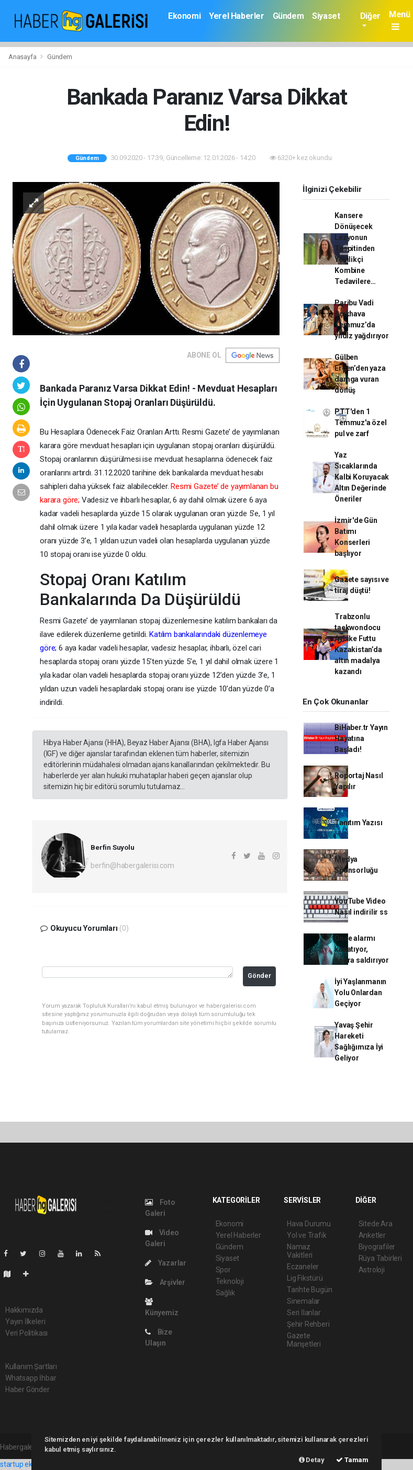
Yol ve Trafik (307, 1235)
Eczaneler (303, 1266)
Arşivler (165, 1282)
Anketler (372, 1235)
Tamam (352, 1460)
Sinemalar (303, 1301)
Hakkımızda (24, 1310)
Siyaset (326, 16)
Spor (223, 1270)
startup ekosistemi (30, 1464)
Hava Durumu (309, 1224)
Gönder (259, 975)
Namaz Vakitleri (299, 1251)
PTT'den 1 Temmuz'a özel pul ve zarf (360, 422)
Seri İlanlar (304, 1312)
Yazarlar (165, 1263)
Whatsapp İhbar (30, 1378)
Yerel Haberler (236, 16)
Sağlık (225, 1293)
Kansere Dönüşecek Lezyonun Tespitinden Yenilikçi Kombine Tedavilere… (355, 248)
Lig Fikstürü (305, 1278)
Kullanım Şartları (31, 1366)
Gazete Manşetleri (304, 1339)
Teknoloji (230, 1281)
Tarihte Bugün (309, 1289)
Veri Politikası (26, 1333)
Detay (312, 1460)
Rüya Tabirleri (380, 1258)
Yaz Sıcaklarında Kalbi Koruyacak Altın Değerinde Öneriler (361, 477)
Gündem (288, 16)
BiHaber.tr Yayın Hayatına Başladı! (361, 738)
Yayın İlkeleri (25, 1321)
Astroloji (372, 1270)
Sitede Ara (376, 1224)
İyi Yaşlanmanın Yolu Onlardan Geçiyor (360, 992)
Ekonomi (184, 16)
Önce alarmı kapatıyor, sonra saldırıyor (361, 949)
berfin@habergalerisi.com (132, 865)
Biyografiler (377, 1247)
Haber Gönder (27, 1389)
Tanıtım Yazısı (358, 822)
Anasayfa (23, 57)
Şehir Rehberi (308, 1324)
